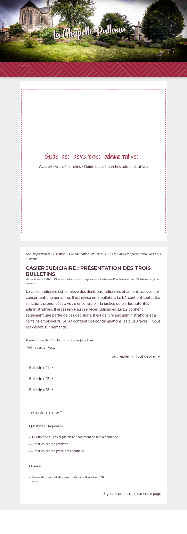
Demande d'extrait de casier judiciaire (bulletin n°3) (67, 477)
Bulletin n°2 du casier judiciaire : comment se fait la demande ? (75, 437)
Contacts (93, 517)
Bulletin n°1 (39, 367)
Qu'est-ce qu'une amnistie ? (51, 444)
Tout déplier (148, 356)
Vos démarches (68, 166)
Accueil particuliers (39, 254)
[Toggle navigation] (25, 69)
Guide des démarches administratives (116, 166)
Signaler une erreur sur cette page (132, 493)
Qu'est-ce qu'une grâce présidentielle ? (58, 451)
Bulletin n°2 (39, 378)
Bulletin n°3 (39, 389)
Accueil (45, 166)
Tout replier (123, 356)
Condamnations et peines (86, 254)
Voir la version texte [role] (41, 347)
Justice (61, 254)
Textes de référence (44, 412)
